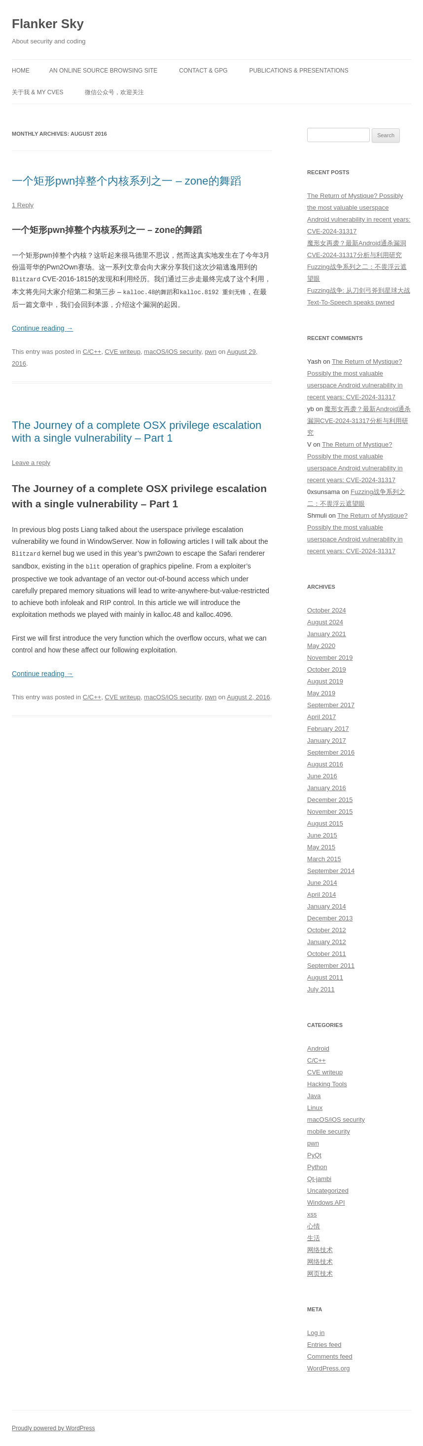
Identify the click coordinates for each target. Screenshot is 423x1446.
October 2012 (326, 930)
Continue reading (42, 327)
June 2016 (322, 776)
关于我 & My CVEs (37, 92)
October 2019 (326, 669)
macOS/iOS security (172, 350)
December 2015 (330, 799)
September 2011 (330, 965)
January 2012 (326, 942)
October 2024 (326, 610)
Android (318, 1048)
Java (313, 1096)
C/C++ (92, 350)
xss (312, 1214)
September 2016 (330, 752)
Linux (314, 1107)
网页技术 (320, 1273)
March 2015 (324, 859)
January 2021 (326, 634)
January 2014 (326, 906)
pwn (210, 350)
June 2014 (322, 882)
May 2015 (321, 847)
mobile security (328, 1131)
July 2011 (321, 989)
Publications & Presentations (298, 70)
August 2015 (325, 823)
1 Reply (23, 205)
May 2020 (321, 645)
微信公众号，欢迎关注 (114, 92)
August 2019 (325, 681)
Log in (315, 1332)
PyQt (314, 1155)
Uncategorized (328, 1190)
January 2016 (326, 788)
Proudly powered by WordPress (53, 1428)
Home (21, 70)
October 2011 (326, 953)
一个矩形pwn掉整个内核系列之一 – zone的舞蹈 (126, 181)
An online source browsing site (103, 70)
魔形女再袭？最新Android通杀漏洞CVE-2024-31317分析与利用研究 (359, 420)
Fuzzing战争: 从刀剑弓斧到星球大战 (358, 290)
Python (317, 1167)
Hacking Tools (327, 1084)
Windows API (326, 1202)
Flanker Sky (48, 23)
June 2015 (322, 835)
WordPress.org (328, 1368)
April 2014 (321, 894)
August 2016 (325, 764)
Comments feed (329, 1356)
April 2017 (321, 717)
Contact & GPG (203, 70)
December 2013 (330, 918)
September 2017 (330, 705)
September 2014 (330, 871)
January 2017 (326, 740)
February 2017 (328, 728)
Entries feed (324, 1344)
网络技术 (320, 1250)
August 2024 (325, 622)
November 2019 (330, 657)
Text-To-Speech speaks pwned (350, 302)
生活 (313, 1238)
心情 (313, 1226)
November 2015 (330, 811)
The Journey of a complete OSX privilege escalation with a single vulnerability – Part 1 (136, 430)
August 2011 (325, 977)
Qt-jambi (319, 1178)
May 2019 (321, 693)
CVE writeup (123, 350)
